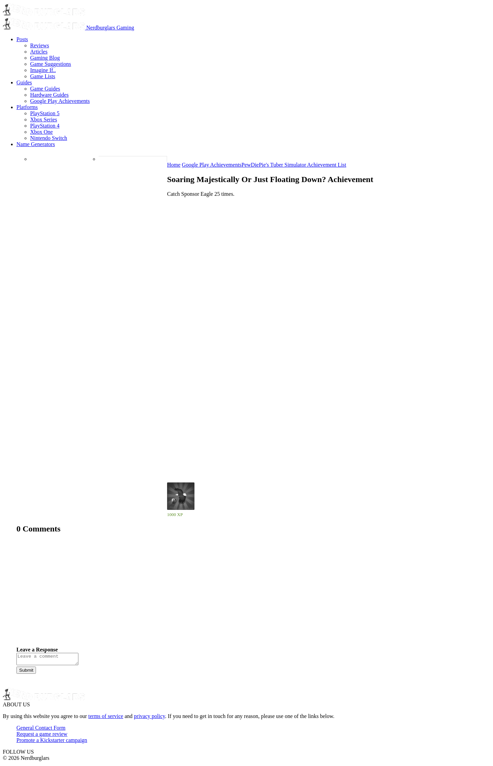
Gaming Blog (45, 58)
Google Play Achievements (60, 101)
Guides (24, 82)
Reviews (39, 45)
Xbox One (41, 132)
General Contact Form (40, 730)
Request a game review (41, 736)
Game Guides (45, 89)
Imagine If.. (43, 70)
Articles (39, 52)
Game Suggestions (50, 64)
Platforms (27, 107)
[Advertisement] (221, 595)
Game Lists (42, 76)
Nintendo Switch (48, 138)
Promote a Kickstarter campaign (51, 742)
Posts (22, 39)
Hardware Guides (49, 95)
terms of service (105, 718)
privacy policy (149, 718)
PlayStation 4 (45, 126)
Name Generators (35, 144)
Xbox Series (43, 119)
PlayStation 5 (45, 113)
